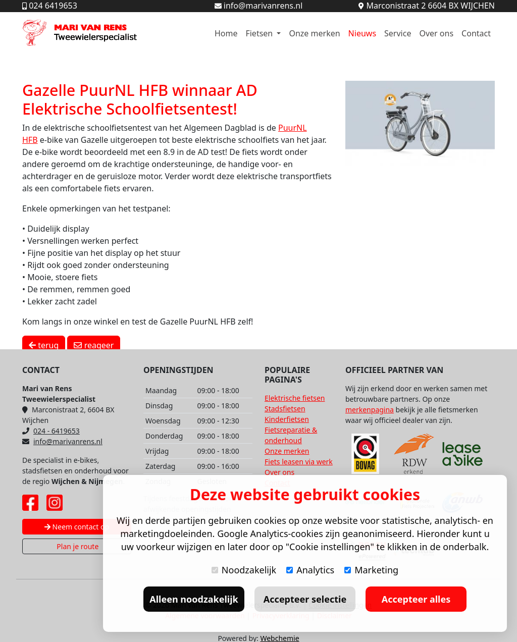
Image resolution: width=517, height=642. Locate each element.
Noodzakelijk (244, 570)
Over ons (436, 33)
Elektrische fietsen (295, 398)
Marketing (371, 570)
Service (397, 33)
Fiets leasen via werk (299, 461)
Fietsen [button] (260, 33)
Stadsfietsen (285, 408)
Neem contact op (76, 526)
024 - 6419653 (51, 431)
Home (226, 33)
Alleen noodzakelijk (193, 599)
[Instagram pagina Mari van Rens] (54, 503)
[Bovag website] (365, 454)
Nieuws (362, 33)
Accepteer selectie (305, 599)
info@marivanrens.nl (62, 441)
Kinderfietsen (287, 419)
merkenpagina (369, 409)
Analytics (310, 570)
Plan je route (77, 546)
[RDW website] (414, 454)
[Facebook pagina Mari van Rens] (30, 503)
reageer (94, 345)
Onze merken (314, 33)
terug (44, 345)
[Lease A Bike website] (462, 454)
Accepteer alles (416, 599)
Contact (476, 33)
